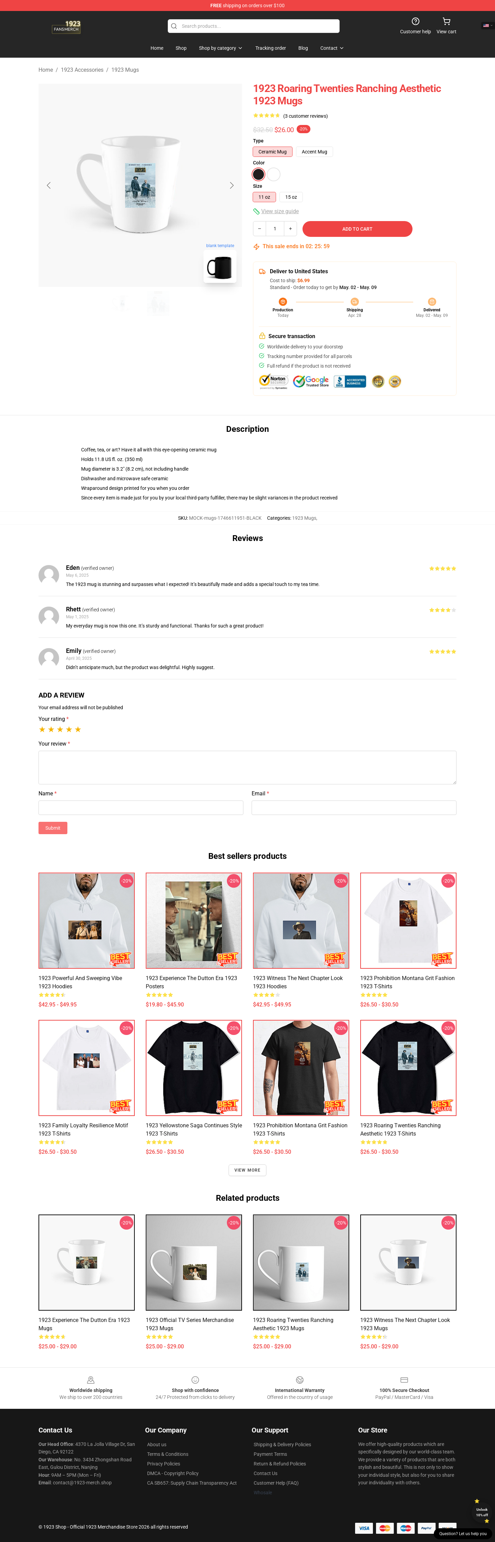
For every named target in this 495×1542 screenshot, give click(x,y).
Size (257, 186)
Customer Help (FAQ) (276, 1483)
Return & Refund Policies (280, 1463)
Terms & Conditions (167, 1454)
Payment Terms (270, 1454)
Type (258, 140)
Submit (52, 828)
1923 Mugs (125, 70)
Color (259, 162)
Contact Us (265, 1473)
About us (156, 1444)
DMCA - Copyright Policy (173, 1473)
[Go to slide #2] (158, 303)
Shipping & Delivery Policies (282, 1444)
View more (247, 1170)
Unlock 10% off (482, 1512)
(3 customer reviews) (305, 116)
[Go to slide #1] (122, 303)
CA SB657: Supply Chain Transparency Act (192, 1483)
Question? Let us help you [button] (463, 1533)
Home (45, 70)
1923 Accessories (82, 70)
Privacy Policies (163, 1463)
